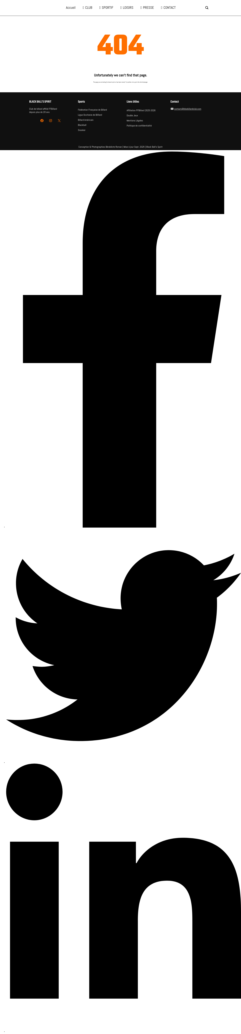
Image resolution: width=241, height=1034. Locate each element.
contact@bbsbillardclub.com (187, 108)
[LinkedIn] (123, 898)
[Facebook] (123, 340)
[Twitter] (123, 646)
